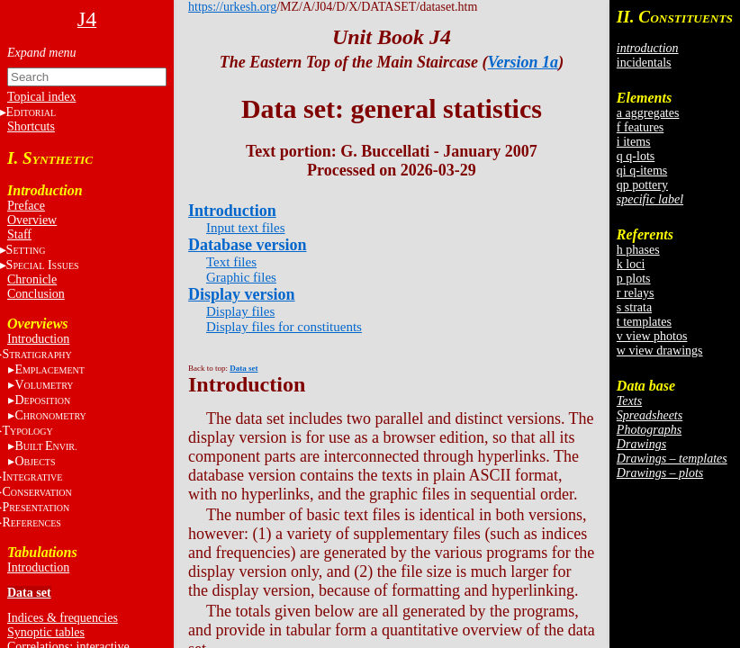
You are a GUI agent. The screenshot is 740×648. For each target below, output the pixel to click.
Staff (19, 234)
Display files (240, 311)
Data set (29, 592)
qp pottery (642, 185)
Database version (247, 245)
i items (634, 141)
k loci (631, 264)
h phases (638, 249)
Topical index (41, 97)
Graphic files (241, 277)
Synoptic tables (46, 632)
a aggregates (648, 113)
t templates (644, 321)
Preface (26, 205)
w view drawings (660, 350)
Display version (241, 294)
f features (640, 127)
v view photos (652, 336)
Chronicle (32, 279)
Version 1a (523, 62)
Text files (231, 262)
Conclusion (36, 294)
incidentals (644, 62)
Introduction (38, 339)
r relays (635, 293)
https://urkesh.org (232, 7)
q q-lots (635, 156)
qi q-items (642, 170)
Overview (32, 220)
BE (45, 446)
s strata (634, 307)
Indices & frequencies (62, 618)
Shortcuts (31, 126)
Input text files (245, 227)
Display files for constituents (284, 327)
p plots (634, 278)
